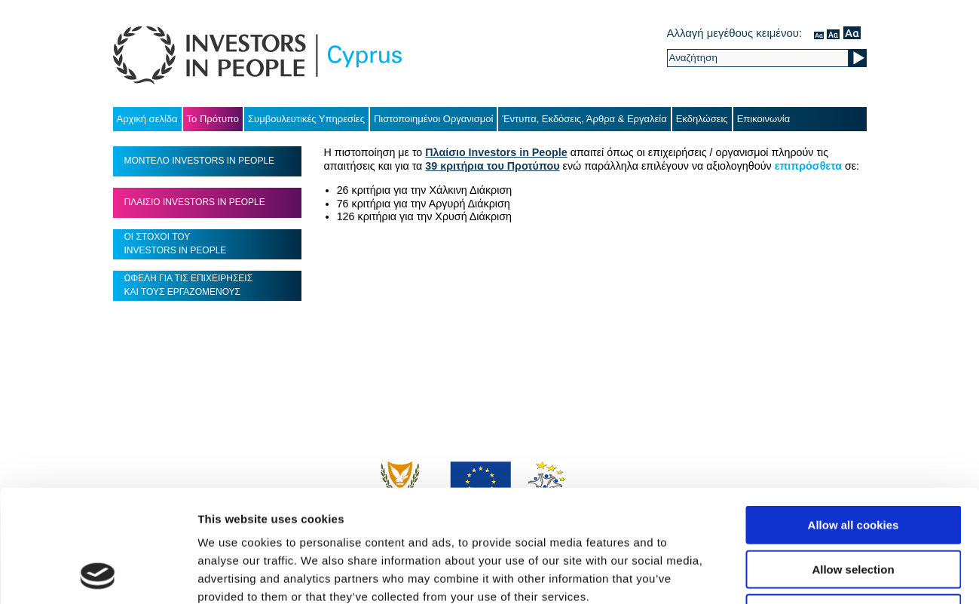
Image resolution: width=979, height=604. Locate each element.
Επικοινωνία (764, 118)
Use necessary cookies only (853, 507)
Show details (791, 574)
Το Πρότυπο (213, 118)
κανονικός (819, 32)
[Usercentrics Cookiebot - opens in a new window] (98, 574)
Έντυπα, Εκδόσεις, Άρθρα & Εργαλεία (584, 118)
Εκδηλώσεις (702, 118)
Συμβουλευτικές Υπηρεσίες (306, 118)
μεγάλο (852, 32)
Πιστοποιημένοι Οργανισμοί (434, 118)
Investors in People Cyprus (257, 55)
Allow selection (853, 464)
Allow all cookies (853, 419)
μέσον (833, 32)
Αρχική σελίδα (147, 118)
